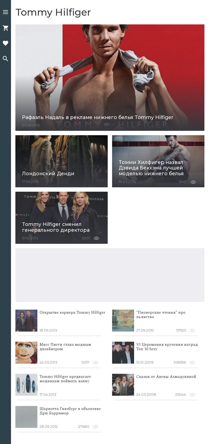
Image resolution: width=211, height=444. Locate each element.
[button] (5, 12)
